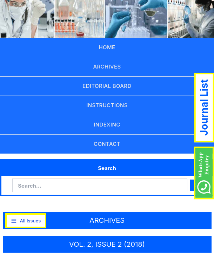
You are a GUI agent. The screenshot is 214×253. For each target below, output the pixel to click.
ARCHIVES (107, 66)
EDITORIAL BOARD (106, 86)
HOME (107, 47)
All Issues (26, 221)
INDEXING (107, 124)
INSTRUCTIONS (107, 105)
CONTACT (107, 144)
